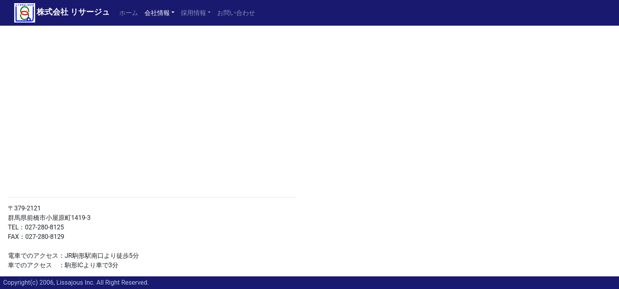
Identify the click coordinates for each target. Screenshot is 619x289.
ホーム (130, 12)
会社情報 (157, 13)
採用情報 (193, 13)
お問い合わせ (236, 13)
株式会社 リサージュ (73, 12)
